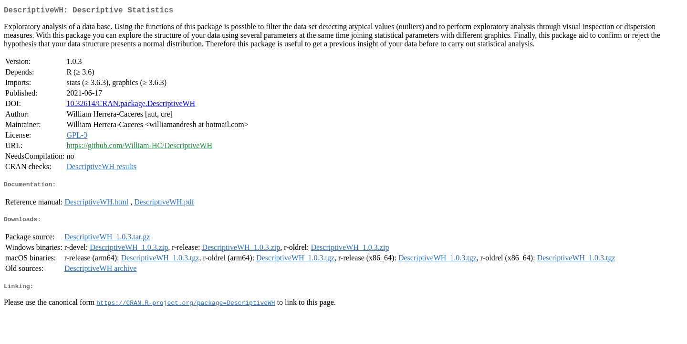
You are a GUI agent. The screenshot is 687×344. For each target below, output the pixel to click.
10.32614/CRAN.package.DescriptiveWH (130, 105)
